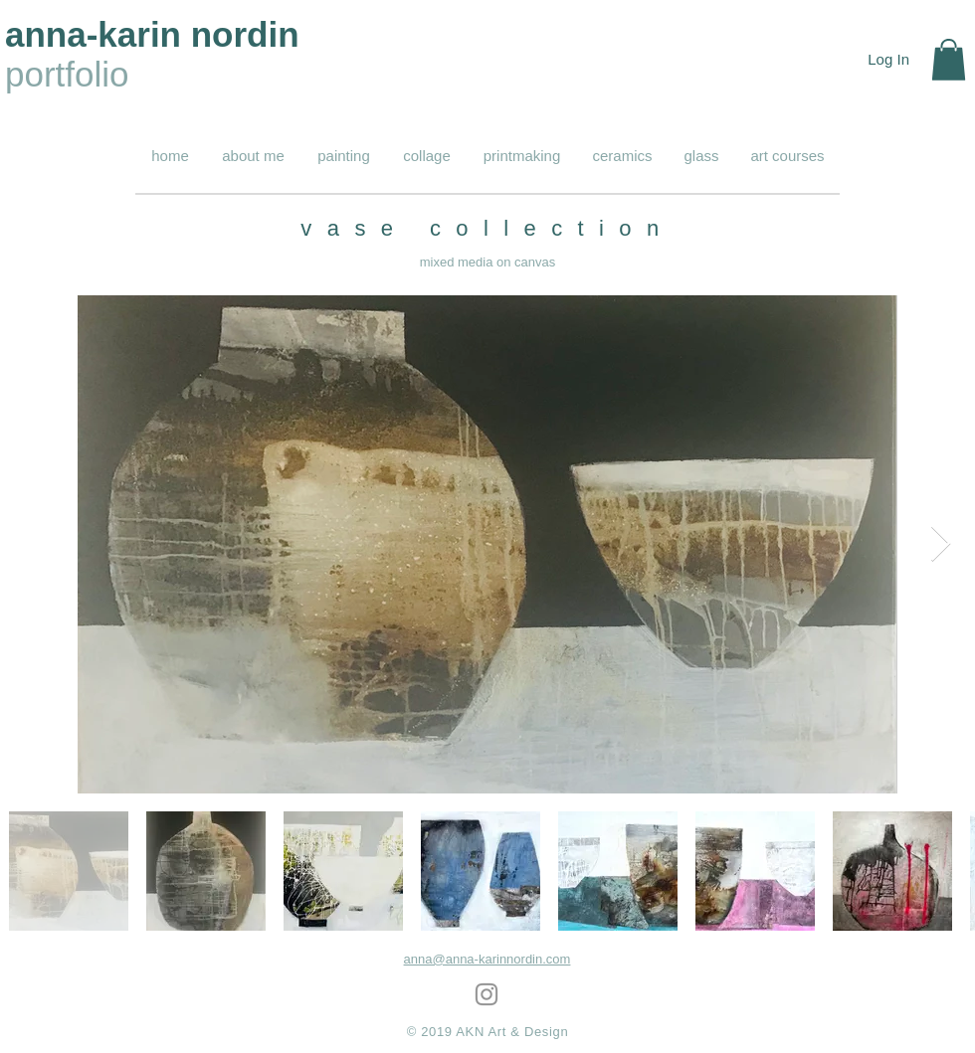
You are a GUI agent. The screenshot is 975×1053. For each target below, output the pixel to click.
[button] (948, 60)
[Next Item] (940, 544)
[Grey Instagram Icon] (486, 994)
